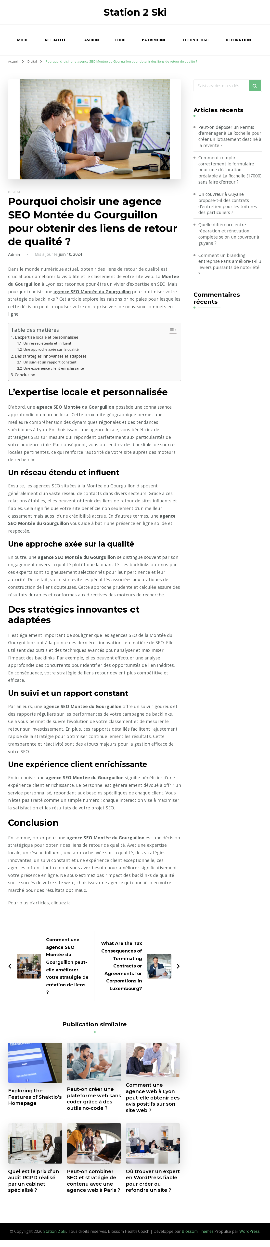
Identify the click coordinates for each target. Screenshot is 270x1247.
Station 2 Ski (135, 12)
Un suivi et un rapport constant (50, 362)
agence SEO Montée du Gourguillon (92, 292)
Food (120, 40)
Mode (22, 40)
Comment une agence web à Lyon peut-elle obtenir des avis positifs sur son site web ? (151, 1098)
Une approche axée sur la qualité (51, 349)
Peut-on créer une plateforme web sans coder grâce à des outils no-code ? (93, 1099)
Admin (14, 254)
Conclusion (25, 374)
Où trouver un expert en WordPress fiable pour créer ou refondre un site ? (149, 1185)
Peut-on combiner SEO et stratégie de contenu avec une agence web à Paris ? (92, 1185)
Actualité (55, 40)
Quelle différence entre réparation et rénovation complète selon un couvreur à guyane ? (229, 235)
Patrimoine (154, 40)
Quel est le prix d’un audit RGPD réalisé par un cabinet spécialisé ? (34, 1181)
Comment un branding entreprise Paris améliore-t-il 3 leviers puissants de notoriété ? (229, 266)
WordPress (249, 1238)
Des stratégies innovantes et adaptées (51, 356)
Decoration (238, 40)
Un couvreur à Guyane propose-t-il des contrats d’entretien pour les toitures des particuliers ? (228, 204)
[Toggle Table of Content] (170, 329)
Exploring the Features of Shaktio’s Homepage (35, 1097)
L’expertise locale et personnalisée (47, 337)
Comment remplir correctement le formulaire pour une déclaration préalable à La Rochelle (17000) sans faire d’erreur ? (227, 170)
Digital (14, 192)
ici (69, 902)
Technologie (196, 40)
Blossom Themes (198, 1238)
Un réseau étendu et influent (47, 343)
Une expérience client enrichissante (53, 367)
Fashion (90, 40)
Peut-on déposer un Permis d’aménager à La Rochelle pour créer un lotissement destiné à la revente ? (227, 136)
